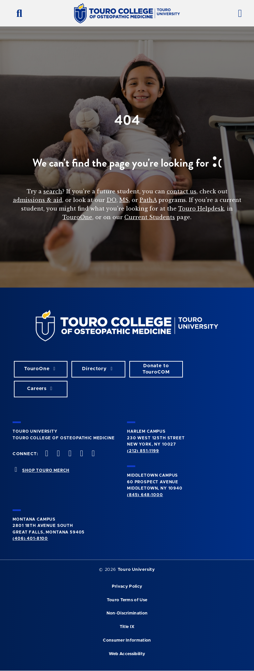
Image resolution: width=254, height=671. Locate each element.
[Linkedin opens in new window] (92, 454)
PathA (148, 200)
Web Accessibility (127, 654)
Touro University (136, 570)
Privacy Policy (127, 586)
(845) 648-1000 (145, 495)
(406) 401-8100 (30, 538)
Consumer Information (127, 640)
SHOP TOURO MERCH (45, 470)
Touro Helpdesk (201, 208)
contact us (181, 191)
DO (111, 200)
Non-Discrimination (127, 613)
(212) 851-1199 (143, 451)
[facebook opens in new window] (46, 454)
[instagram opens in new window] (69, 454)
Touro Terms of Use (127, 600)
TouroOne (77, 217)
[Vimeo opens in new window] (81, 454)
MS (124, 200)
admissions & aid (37, 200)
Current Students (149, 217)
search (52, 191)
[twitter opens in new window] (57, 454)
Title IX (127, 627)
